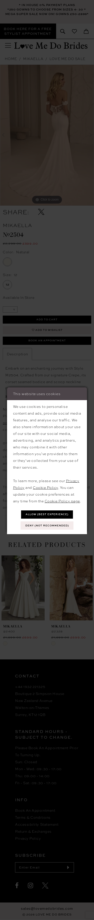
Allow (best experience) (47, 514)
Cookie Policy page (62, 500)
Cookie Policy (45, 487)
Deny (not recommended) (47, 525)
